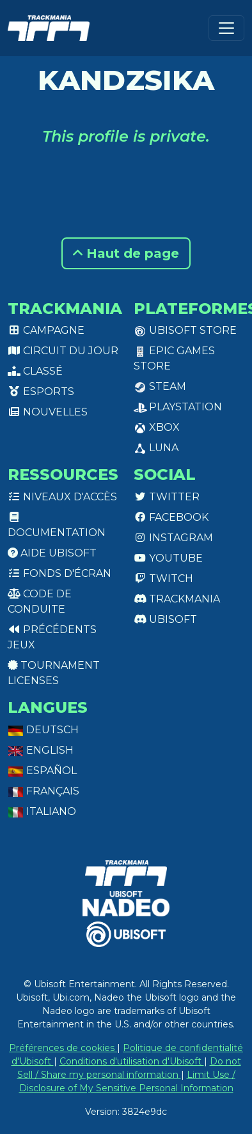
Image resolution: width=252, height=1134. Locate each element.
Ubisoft (165, 619)
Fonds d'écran (59, 573)
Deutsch (43, 730)
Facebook (171, 517)
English (41, 750)
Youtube (168, 558)
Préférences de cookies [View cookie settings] (63, 1048)
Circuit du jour (63, 351)
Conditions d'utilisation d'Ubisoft (131, 1061)
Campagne (46, 330)
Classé (35, 371)
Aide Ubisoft (52, 553)
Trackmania (177, 599)
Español (42, 771)
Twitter (167, 497)
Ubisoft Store (185, 330)
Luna (156, 448)
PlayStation (178, 407)
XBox (157, 427)
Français (43, 791)
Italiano (42, 811)
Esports (41, 391)
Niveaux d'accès (62, 497)
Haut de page (126, 253)
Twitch (163, 578)
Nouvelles (48, 412)
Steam (160, 386)
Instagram (173, 538)
